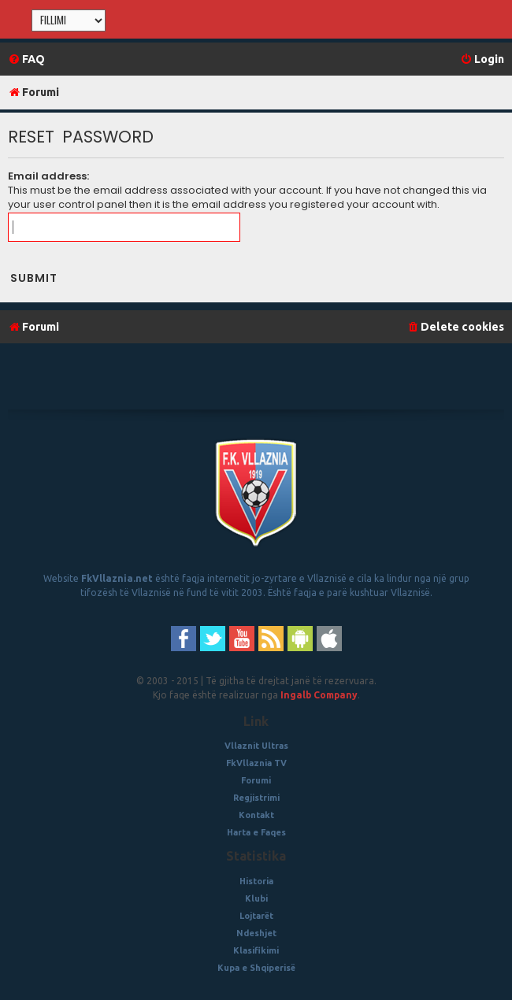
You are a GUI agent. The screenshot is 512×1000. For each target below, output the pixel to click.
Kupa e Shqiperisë (256, 967)
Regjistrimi (256, 797)
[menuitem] (26, 59)
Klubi (256, 898)
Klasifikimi (256, 950)
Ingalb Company (319, 695)
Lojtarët (256, 915)
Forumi (256, 780)
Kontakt (256, 815)
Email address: (48, 176)
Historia (256, 881)
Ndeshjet (256, 933)
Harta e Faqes (256, 832)
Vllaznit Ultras (256, 745)
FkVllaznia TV (256, 763)
